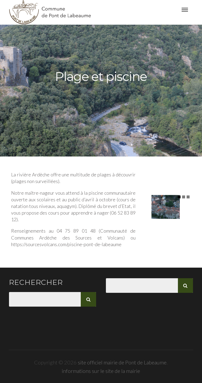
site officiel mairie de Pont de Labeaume (122, 362)
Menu (187, 10)
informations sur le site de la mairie (101, 371)
